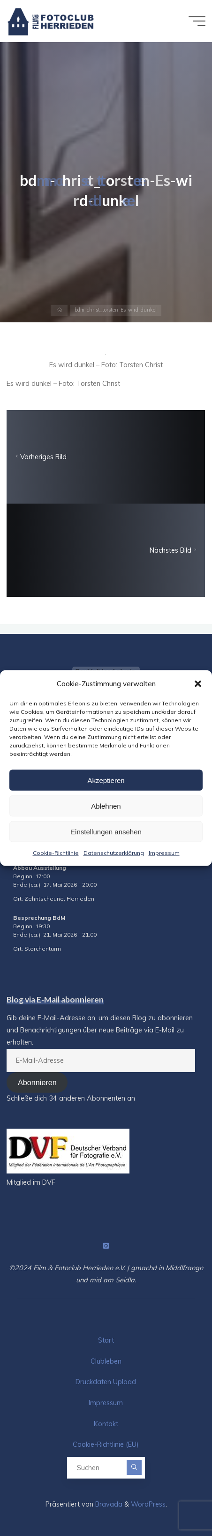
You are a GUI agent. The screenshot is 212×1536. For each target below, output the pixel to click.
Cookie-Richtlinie (56, 852)
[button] (198, 683)
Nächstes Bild (174, 550)
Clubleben (106, 1361)
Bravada (107, 1504)
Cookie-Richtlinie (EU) (106, 1444)
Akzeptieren (105, 780)
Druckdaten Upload (106, 1382)
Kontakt (106, 1424)
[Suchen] (134, 1467)
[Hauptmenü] (197, 21)
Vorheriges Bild (40, 457)
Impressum (164, 852)
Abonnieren (37, 1082)
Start (106, 1340)
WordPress (148, 1504)
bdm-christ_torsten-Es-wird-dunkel (116, 310)
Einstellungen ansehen (106, 831)
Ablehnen (106, 806)
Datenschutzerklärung (113, 852)
